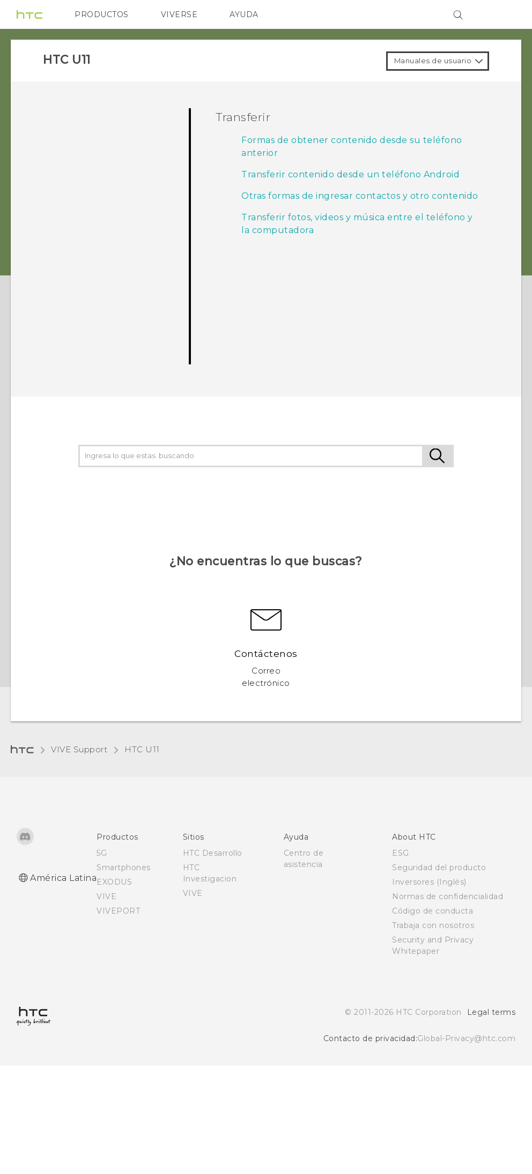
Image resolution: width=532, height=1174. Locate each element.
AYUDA (244, 14)
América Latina (63, 878)
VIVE (106, 896)
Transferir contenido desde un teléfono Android (350, 174)
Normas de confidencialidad (447, 896)
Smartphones (124, 867)
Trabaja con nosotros (433, 925)
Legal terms (491, 1012)
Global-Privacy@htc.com (466, 1038)
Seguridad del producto (439, 867)
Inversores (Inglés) (429, 882)
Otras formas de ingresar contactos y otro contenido (359, 196)
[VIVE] (501, 14)
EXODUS (114, 882)
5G (102, 853)
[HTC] (29, 14)
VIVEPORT (118, 911)
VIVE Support (79, 749)
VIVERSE (179, 14)
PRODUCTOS (102, 14)
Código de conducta (432, 911)
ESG (400, 853)
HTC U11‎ (142, 749)
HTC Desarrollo (212, 853)
